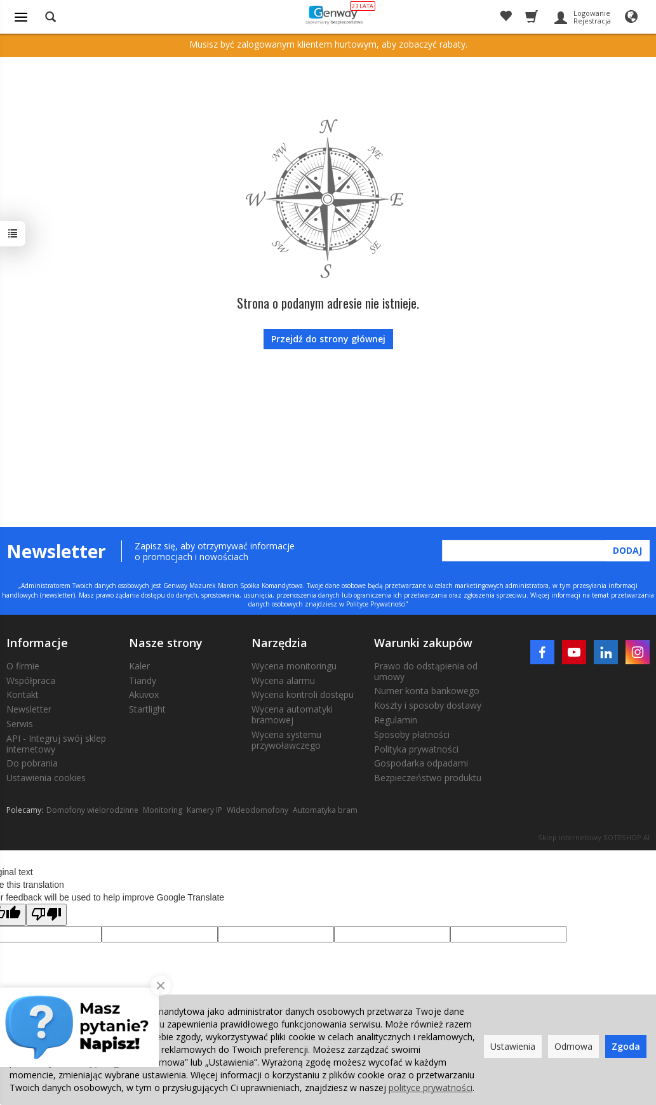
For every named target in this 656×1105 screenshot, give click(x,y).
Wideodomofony (257, 810)
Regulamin (395, 720)
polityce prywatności (430, 1088)
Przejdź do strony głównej (328, 339)
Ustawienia (512, 1046)
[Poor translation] (46, 915)
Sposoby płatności (412, 734)
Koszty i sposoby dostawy (427, 705)
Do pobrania (32, 763)
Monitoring (162, 810)
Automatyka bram (325, 810)
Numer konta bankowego (426, 691)
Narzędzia (279, 642)
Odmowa (573, 1046)
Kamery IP (204, 810)
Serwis (19, 724)
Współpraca (30, 680)
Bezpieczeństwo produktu (427, 778)
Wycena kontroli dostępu (302, 694)
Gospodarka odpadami (421, 763)
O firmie (22, 666)
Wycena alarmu (283, 680)
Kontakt (22, 694)
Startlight (147, 709)
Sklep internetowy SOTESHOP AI (594, 837)
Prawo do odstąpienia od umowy (426, 671)
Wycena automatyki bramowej (292, 714)
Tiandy (142, 680)
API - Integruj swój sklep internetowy (56, 743)
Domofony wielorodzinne (92, 810)
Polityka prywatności (416, 749)
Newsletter (28, 709)
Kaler (139, 666)
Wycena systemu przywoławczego (286, 739)
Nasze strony (166, 642)
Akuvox (144, 694)
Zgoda (626, 1046)
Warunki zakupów (423, 642)
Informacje (37, 642)
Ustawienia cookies (46, 778)
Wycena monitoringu (294, 666)
